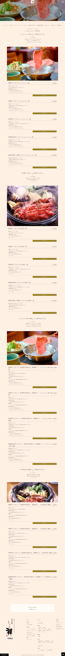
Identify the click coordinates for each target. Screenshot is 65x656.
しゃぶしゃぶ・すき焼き (7, 25)
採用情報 (57, 620)
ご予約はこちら (44, 95)
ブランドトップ (28, 639)
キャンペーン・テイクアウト (21, 25)
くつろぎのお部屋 (29, 624)
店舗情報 (27, 622)
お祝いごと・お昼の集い (56, 25)
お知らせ (27, 620)
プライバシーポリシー (59, 622)
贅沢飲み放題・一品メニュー (43, 25)
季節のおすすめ (32, 25)
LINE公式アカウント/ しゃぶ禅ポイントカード (60, 628)
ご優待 (27, 637)
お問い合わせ (58, 624)
